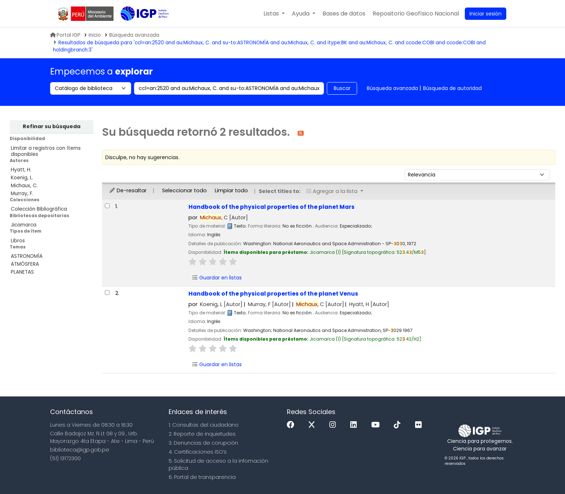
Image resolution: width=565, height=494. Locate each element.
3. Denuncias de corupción (203, 442)
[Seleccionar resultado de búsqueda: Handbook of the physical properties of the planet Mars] (107, 205)
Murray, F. (22, 193)
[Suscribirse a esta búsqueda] (300, 132)
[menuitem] (416, 14)
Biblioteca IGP (139, 28)
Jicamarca (23, 224)
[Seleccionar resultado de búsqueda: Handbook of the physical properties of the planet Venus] (107, 292)
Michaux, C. (24, 185)
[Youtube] (377, 425)
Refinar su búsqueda (51, 126)
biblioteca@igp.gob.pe (79, 449)
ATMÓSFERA (25, 264)
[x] (313, 425)
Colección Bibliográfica (39, 209)
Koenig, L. (22, 177)
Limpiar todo (231, 190)
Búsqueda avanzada (392, 88)
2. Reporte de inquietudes (202, 433)
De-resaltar (128, 190)
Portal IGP (65, 35)
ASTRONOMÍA (27, 256)
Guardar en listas (217, 277)
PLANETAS (22, 272)
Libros (18, 240)
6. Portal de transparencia (202, 477)
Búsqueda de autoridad (452, 88)
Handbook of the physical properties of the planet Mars (271, 207)
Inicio (95, 35)
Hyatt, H (369, 304)
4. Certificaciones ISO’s (198, 451)
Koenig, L (221, 304)
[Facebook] (292, 425)
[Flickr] (420, 425)
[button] (274, 14)
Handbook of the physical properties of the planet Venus (273, 293)
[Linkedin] (355, 425)
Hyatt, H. (21, 169)
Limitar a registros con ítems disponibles (46, 151)
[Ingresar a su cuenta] (485, 14)
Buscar (342, 88)
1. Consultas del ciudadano (204, 424)
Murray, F (269, 304)
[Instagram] (334, 425)
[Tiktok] (399, 425)
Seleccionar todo (184, 190)
